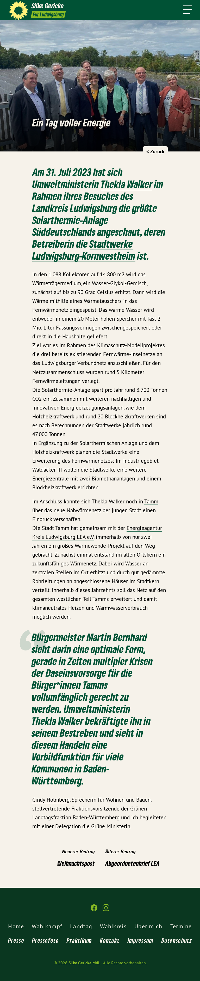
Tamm (151, 501)
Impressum (141, 940)
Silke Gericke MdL (84, 963)
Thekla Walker (126, 184)
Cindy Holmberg (51, 799)
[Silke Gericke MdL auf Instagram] (106, 910)
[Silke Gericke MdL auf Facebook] (94, 910)
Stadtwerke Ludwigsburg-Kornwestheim (83, 249)
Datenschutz (176, 940)
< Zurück (155, 151)
